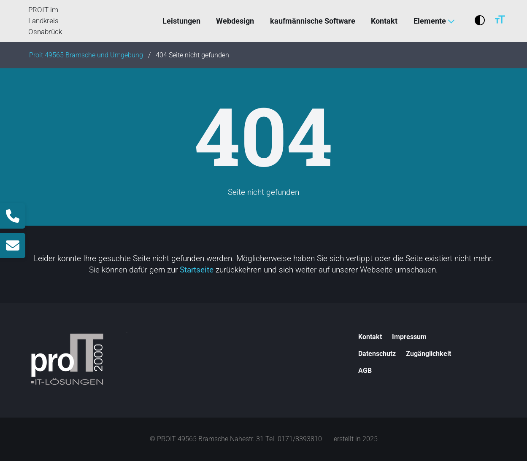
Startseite (197, 270)
